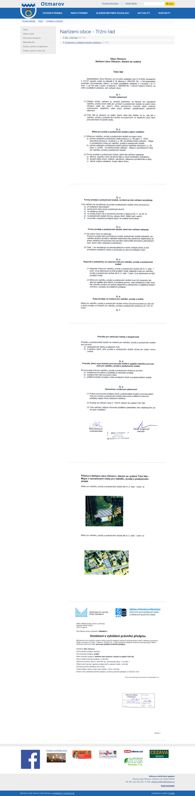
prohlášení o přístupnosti (63, 793)
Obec (40, 21)
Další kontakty (168, 786)
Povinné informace (110, 3)
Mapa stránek (79, 13)
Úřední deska (131, 3)
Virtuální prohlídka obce (56, 756)
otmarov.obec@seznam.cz (163, 782)
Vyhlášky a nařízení (54, 21)
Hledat (169, 4)
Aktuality (144, 13)
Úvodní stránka (52, 13)
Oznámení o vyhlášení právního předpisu (83, 42)
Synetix (171, 793)
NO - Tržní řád (71, 38)
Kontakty (164, 13)
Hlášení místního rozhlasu (112, 13)
